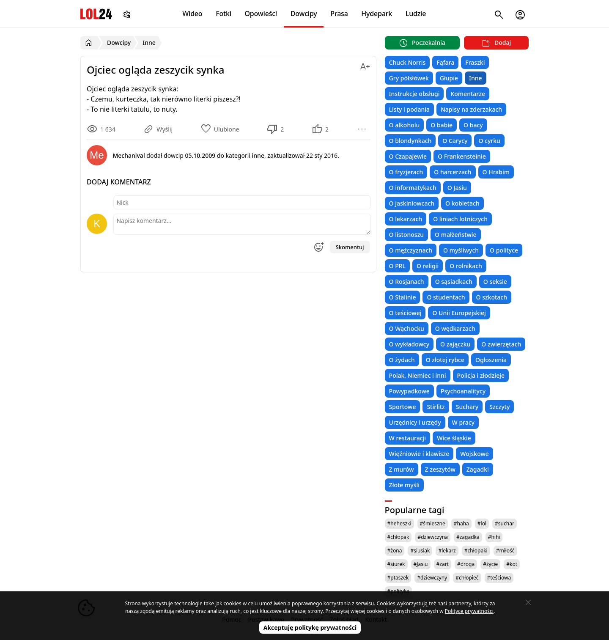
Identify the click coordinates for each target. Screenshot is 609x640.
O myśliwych (461, 250)
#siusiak (420, 550)
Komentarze (467, 94)
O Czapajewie (408, 156)
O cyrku (489, 141)
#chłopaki (476, 550)
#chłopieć (466, 577)
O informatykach (412, 188)
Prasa (339, 13)
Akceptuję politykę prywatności (310, 628)
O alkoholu (404, 125)
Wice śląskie (454, 438)
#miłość (505, 550)
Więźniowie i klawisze (419, 454)
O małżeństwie (455, 235)
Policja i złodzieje (481, 375)
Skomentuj (350, 247)
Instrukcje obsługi (414, 94)
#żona (394, 550)
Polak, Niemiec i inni (417, 375)
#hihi (494, 537)
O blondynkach (410, 141)
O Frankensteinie (462, 156)
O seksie (495, 281)
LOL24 (96, 13)
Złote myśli (404, 485)
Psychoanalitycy (463, 391)
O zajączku (455, 344)
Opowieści (261, 13)
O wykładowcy (409, 344)
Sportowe (402, 407)
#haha (461, 523)
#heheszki (399, 523)
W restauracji (407, 438)
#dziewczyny (432, 577)
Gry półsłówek (409, 78)
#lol (481, 523)
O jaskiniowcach (411, 203)
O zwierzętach (501, 344)
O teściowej (405, 313)
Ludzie (416, 13)
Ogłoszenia (491, 360)
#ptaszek (398, 577)
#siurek (396, 564)
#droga (466, 564)
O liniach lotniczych (460, 219)
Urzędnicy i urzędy (415, 422)
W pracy (463, 422)
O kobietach (462, 203)
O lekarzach (405, 219)
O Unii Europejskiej (459, 313)
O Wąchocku (406, 328)
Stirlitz (435, 407)
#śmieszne (432, 523)
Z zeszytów (440, 469)
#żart (442, 564)
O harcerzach (452, 172)
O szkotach (492, 297)
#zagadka (468, 537)
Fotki (223, 13)
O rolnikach (466, 266)
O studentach (446, 297)
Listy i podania (409, 109)
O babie (442, 125)
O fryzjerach (406, 172)
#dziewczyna (432, 537)
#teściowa (499, 577)
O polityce (504, 250)
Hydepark (376, 13)
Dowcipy (304, 13)
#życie (490, 564)
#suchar (504, 523)
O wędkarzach (455, 328)
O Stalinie (402, 297)
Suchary (467, 407)
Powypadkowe (409, 391)
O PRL (397, 266)
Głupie (449, 78)
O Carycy (454, 141)
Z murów (401, 469)
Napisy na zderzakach (471, 109)
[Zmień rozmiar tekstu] (365, 65)
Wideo (192, 13)
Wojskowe (474, 454)
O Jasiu (457, 188)
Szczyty (499, 407)
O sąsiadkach (453, 281)
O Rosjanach (406, 281)
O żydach (402, 360)
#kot (511, 564)
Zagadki (477, 469)
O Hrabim (496, 172)
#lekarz (446, 550)
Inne (475, 78)
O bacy (473, 125)
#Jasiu (421, 564)
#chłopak (398, 537)
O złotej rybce (445, 360)
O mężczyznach (410, 250)
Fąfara (445, 62)
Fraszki (475, 62)
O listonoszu (406, 235)
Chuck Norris (407, 62)
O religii (428, 266)
